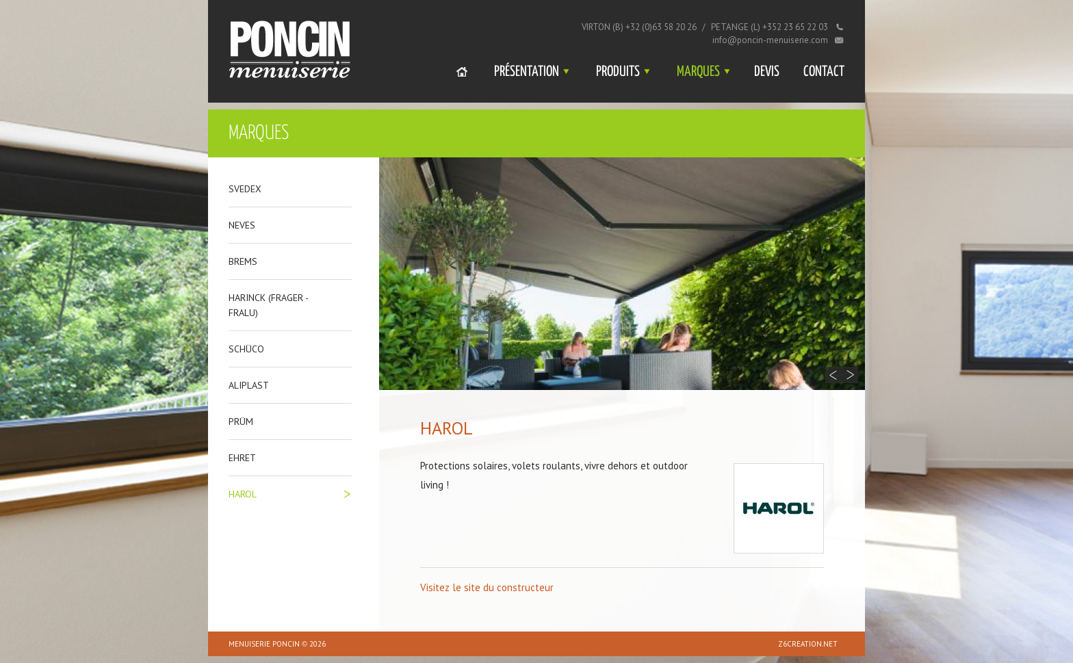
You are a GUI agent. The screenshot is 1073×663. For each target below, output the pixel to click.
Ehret (242, 458)
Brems (243, 261)
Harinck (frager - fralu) (268, 305)
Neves (242, 225)
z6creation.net (808, 644)
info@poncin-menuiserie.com (770, 40)
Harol (243, 494)
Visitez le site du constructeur (487, 587)
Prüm (241, 421)
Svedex (245, 189)
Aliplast (249, 385)
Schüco (246, 349)
